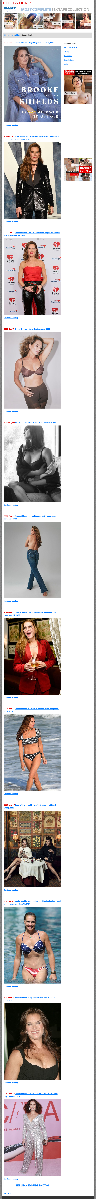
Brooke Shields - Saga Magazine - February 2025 (34, 43)
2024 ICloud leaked (70, 47)
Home (6, 35)
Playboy (66, 52)
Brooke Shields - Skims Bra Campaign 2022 (32, 329)
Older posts (7, 1193)
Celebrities (16, 35)
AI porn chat (68, 56)
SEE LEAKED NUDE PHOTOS (32, 1185)
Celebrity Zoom (69, 60)
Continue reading (11, 125)
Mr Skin (66, 64)
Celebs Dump (17, 3)
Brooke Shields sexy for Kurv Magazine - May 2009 (35, 422)
